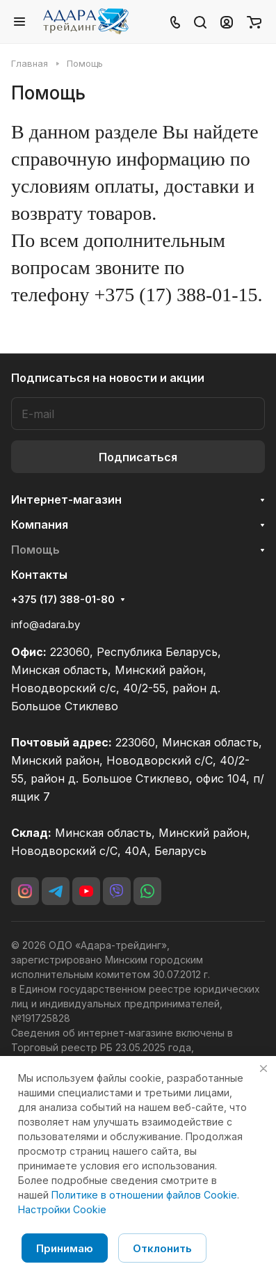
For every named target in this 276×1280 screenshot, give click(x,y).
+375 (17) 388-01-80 (63, 599)
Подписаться (138, 457)
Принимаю (64, 1248)
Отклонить (162, 1248)
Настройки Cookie (62, 1209)
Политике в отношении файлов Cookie (144, 1195)
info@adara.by (45, 624)
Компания (39, 524)
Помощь (35, 550)
